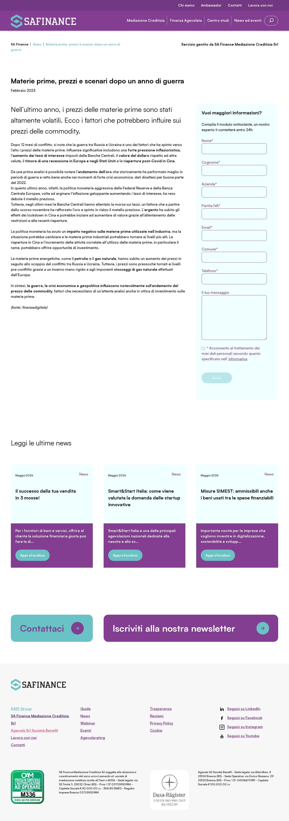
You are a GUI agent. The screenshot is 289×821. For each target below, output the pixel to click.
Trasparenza (161, 708)
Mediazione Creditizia (146, 20)
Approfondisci (32, 555)
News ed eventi (247, 20)
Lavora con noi (260, 5)
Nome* (234, 146)
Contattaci (52, 628)
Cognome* (234, 168)
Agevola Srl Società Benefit (34, 730)
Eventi (85, 730)
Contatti (235, 5)
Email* (234, 233)
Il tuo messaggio (234, 315)
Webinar (87, 723)
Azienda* (234, 190)
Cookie (156, 730)
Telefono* (234, 276)
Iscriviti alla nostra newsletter (191, 628)
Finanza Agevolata (186, 20)
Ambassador (211, 5)
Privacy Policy (161, 723)
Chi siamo (186, 5)
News (83, 474)
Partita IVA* (234, 211)
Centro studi (218, 20)
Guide (85, 708)
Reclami (156, 716)
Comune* (234, 255)
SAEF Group (21, 708)
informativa (237, 359)
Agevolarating (92, 737)
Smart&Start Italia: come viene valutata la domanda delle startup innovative (144, 497)
